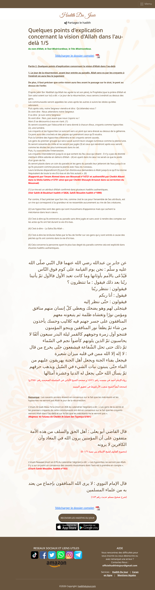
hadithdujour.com (87, 586)
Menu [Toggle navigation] (146, 4)
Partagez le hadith (77, 22)
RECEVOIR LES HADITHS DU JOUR (77, 517)
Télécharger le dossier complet (74, 55)
